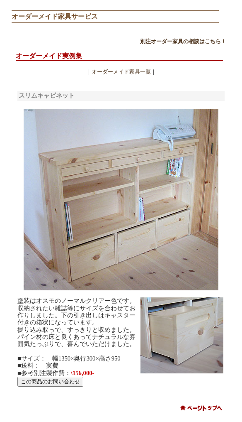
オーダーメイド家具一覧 (121, 72)
